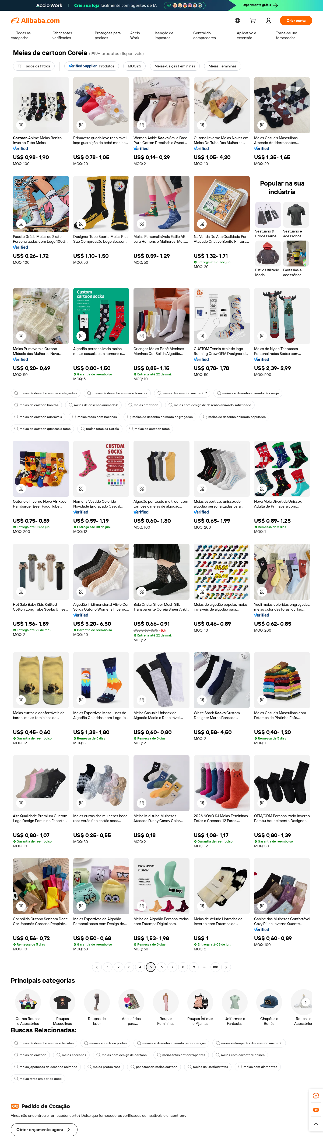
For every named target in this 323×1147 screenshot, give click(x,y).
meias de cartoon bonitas (35, 405)
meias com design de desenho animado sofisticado (203, 405)
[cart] (253, 21)
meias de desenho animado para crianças (164, 1043)
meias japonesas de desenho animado (44, 1067)
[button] (21, 125)
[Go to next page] (226, 967)
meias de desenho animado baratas (42, 1043)
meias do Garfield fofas (200, 1067)
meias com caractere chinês (231, 1055)
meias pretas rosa (100, 1067)
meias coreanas (69, 1055)
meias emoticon (139, 405)
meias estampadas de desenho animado (239, 1043)
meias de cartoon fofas (81, 429)
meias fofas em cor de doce (37, 1079)
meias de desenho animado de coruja (239, 393)
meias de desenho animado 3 (90, 405)
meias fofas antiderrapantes (175, 1055)
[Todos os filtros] (34, 66)
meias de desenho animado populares (171, 417)
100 (215, 967)
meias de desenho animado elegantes (44, 393)
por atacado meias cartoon (149, 1067)
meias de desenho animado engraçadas (99, 417)
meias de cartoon (29, 1055)
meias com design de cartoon (117, 1055)
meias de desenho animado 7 (176, 393)
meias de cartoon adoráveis (275, 405)
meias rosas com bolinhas (36, 417)
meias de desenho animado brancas (113, 393)
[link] (316, 1096)
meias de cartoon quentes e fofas (238, 417)
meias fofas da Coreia (32, 429)
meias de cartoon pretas (101, 1043)
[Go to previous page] (97, 967)
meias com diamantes (249, 1067)
